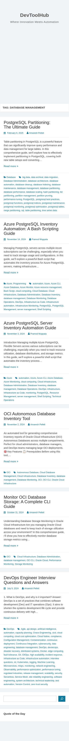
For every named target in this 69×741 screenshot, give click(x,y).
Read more (16, 166)
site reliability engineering (41, 677)
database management (28, 188)
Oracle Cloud (41, 560)
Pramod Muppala (40, 239)
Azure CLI (55, 283)
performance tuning (13, 199)
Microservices (10, 666)
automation (38, 283)
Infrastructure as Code (34, 302)
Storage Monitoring (24, 564)
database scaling (34, 192)
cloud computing (23, 291)
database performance (14, 192)
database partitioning (50, 188)
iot (15, 662)
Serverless (9, 677)
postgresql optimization (36, 207)
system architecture (25, 680)
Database (11, 177)
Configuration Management (16, 640)
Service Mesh (21, 677)
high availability (37, 655)
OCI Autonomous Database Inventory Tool (29, 416)
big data (26, 177)
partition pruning (44, 195)
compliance (56, 636)
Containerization (38, 640)
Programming (19, 283)
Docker (43, 651)
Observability (10, 669)
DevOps (19, 302)
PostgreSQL (29, 199)
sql (22, 210)
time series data (49, 210)
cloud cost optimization (25, 636)
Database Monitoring (36, 298)
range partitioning (12, 210)
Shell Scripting (44, 309)
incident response (53, 655)
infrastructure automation (37, 658)
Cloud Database (40, 291)
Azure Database (11, 287)
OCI (8, 472)
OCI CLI (47, 480)
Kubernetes (22, 662)
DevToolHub (34, 15)
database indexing (41, 184)
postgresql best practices (47, 199)
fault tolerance (10, 655)
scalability (49, 673)
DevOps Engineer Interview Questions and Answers (29, 580)
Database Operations (27, 389)
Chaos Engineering (42, 632)
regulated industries (13, 673)
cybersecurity (44, 644)
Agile (23, 629)
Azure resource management (48, 287)
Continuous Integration (26, 644)
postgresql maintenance (53, 203)
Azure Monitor (26, 287)
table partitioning (33, 210)
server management (26, 309)
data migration (51, 177)
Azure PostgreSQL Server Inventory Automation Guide (30, 325)
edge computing (55, 651)
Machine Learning (46, 662)
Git (19, 655)
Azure (9, 283)
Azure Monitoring (12, 382)
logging (32, 662)
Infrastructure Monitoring (26, 306)
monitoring (31, 393)
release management (33, 673)
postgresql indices (32, 203)
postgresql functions (13, 203)
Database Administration (15, 181)
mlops (21, 666)
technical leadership (45, 680)
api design (31, 629)
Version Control (22, 684)
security (58, 673)
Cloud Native (43, 636)
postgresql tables (56, 207)
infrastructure (53, 389)
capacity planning (23, 632)
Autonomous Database (28, 472)
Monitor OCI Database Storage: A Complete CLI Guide (27, 502)
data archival (37, 177)
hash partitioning (51, 192)
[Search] (61, 699)
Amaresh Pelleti (36, 133)
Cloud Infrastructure (47, 382)
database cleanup (23, 184)
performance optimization (29, 669)
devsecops (53, 647)
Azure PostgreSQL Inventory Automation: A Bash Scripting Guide (31, 229)
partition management (25, 195)
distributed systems (30, 651)
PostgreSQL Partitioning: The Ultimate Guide (27, 124)
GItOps (25, 655)
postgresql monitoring (14, 207)
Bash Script (9, 291)
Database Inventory (51, 294)
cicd (54, 632)
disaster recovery (12, 651)
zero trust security (39, 684)
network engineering (45, 666)
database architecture (38, 181)
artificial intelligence (47, 629)
